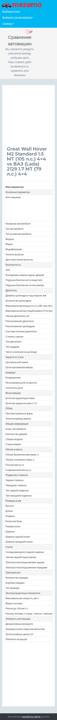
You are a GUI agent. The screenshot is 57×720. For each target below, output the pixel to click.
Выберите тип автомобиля (17, 17)
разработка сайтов (31, 716)
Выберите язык (11, 11)
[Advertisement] (28, 118)
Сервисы (8, 23)
